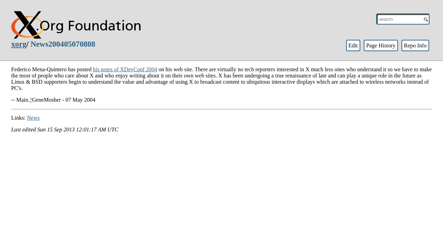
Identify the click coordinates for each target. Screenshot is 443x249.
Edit (353, 45)
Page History (381, 45)
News (33, 118)
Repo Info (415, 45)
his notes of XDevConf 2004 (125, 69)
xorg (18, 44)
